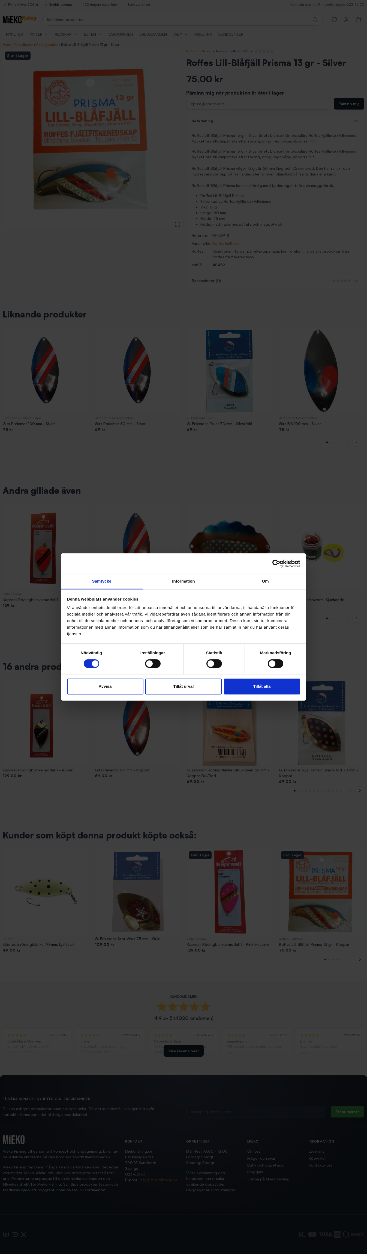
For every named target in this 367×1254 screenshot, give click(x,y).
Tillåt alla (262, 686)
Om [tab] (265, 581)
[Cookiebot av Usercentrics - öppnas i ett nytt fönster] (276, 563)
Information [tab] (183, 581)
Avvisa (105, 686)
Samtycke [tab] (102, 581)
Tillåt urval (183, 686)
